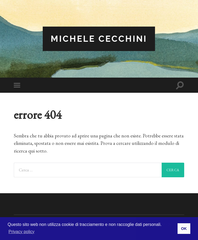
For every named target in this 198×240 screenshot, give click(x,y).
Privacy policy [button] (21, 231)
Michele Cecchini (99, 39)
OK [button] (184, 228)
